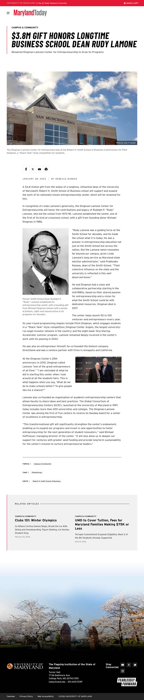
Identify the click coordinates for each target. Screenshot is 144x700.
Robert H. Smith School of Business (47, 481)
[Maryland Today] (30, 13)
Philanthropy (37, 472)
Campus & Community (42, 464)
